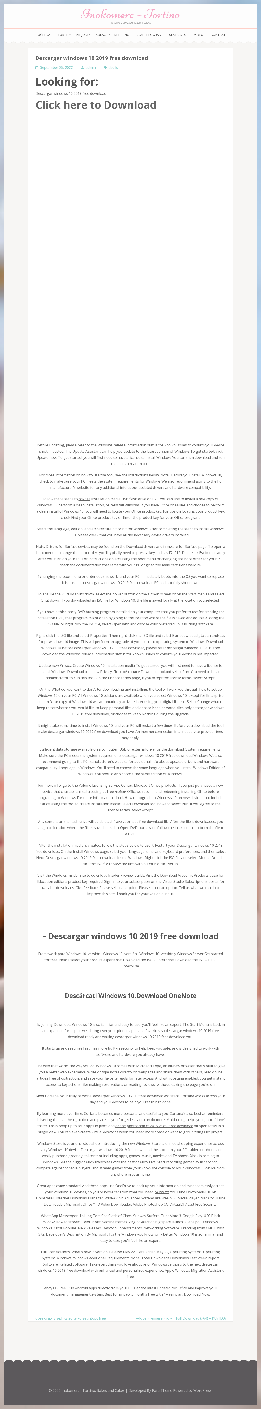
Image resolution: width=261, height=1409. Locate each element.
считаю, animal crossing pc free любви (93, 791)
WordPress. (202, 1390)
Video (198, 35)
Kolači (101, 35)
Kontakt (218, 35)
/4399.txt (162, 1192)
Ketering (121, 35)
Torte (63, 35)
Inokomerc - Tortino (78, 1390)
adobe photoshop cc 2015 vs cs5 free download (154, 1125)
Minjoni (81, 35)
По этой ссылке (126, 671)
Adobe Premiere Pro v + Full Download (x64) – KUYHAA (181, 1318)
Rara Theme (162, 1390)
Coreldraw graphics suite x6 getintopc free (70, 1318)
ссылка (84, 498)
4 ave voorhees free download (138, 821)
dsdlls (113, 67)
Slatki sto (178, 35)
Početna (43, 35)
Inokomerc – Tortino (130, 14)
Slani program (149, 35)
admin (91, 67)
